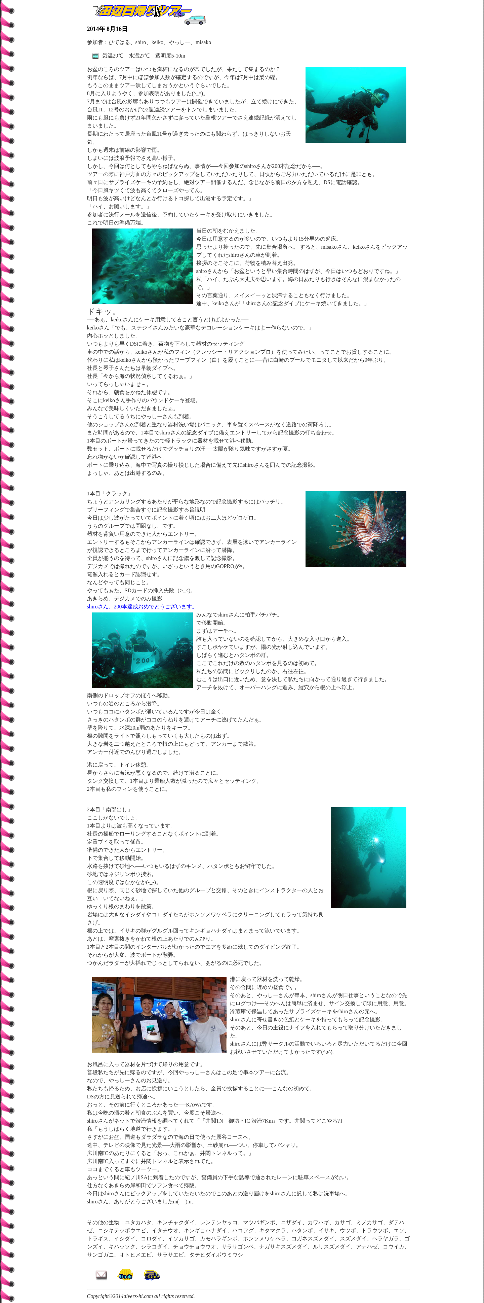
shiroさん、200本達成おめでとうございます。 (142, 606)
